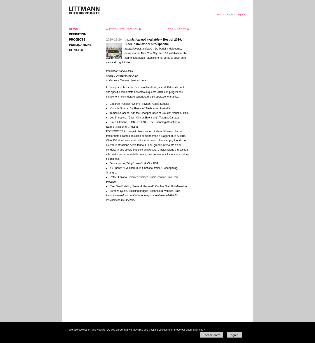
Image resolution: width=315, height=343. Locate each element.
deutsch (220, 14)
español (242, 14)
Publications (80, 44)
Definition (77, 34)
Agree (234, 335)
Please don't (212, 335)
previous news (116, 28)
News (73, 29)
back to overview (177, 28)
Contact (76, 50)
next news (132, 28)
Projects (77, 39)
